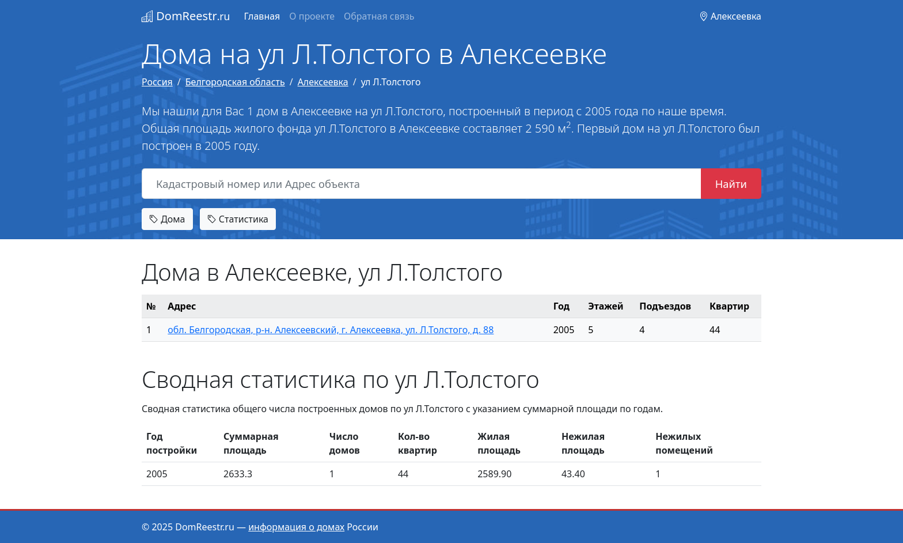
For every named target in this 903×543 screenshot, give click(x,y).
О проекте (312, 16)
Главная (262, 16)
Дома (167, 219)
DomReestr (186, 16)
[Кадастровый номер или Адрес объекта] (421, 183)
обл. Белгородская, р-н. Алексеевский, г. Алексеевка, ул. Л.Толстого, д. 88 (331, 329)
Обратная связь (379, 16)
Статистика (237, 219)
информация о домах (296, 527)
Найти (731, 183)
